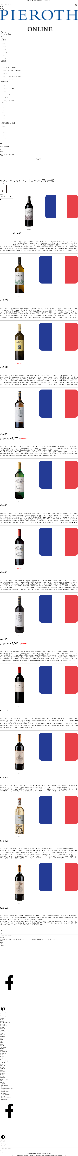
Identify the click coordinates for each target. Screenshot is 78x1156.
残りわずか (19, 363)
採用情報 (3, 1096)
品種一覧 (2, 1038)
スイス (1, 1054)
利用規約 (3, 1090)
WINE (1, 38)
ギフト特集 (2, 1077)
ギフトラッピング (4, 1079)
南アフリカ (2, 1067)
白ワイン (2, 1021)
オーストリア (3, 1053)
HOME (1, 148)
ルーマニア (2, 1065)
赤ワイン (2, 1019)
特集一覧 (2, 1082)
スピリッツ (2, 1031)
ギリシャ (2, 1074)
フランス (2, 1041)
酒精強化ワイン (3, 1028)
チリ (1, 1059)
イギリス (2, 1070)
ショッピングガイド (5, 1091)
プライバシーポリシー (6, 1097)
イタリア (2, 1044)
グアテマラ (2, 1073)
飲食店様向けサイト (5, 1099)
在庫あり (29, 229)
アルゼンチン (3, 1047)
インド (1, 1050)
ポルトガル (2, 1064)
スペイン (2, 1056)
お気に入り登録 (20, 238)
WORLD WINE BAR (4, 146)
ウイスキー (2, 1030)
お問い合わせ (4, 1093)
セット (1, 1033)
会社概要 (3, 1083)
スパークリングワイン (5, 1022)
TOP (1, 36)
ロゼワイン (2, 1024)
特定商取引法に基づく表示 (7, 1088)
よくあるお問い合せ (5, 1094)
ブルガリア (2, 1068)
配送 (2, 1087)
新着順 (3, 197)
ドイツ (1, 1042)
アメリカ (2, 1045)
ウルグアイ (2, 1048)
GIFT (1, 143)
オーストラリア (3, 1051)
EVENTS (2, 145)
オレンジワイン (3, 1025)
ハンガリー (2, 1062)
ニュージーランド (4, 1061)
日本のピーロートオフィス (7, 1085)
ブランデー (2, 1027)
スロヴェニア (3, 1057)
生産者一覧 (2, 1036)
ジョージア (2, 1071)
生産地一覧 (2, 1035)
